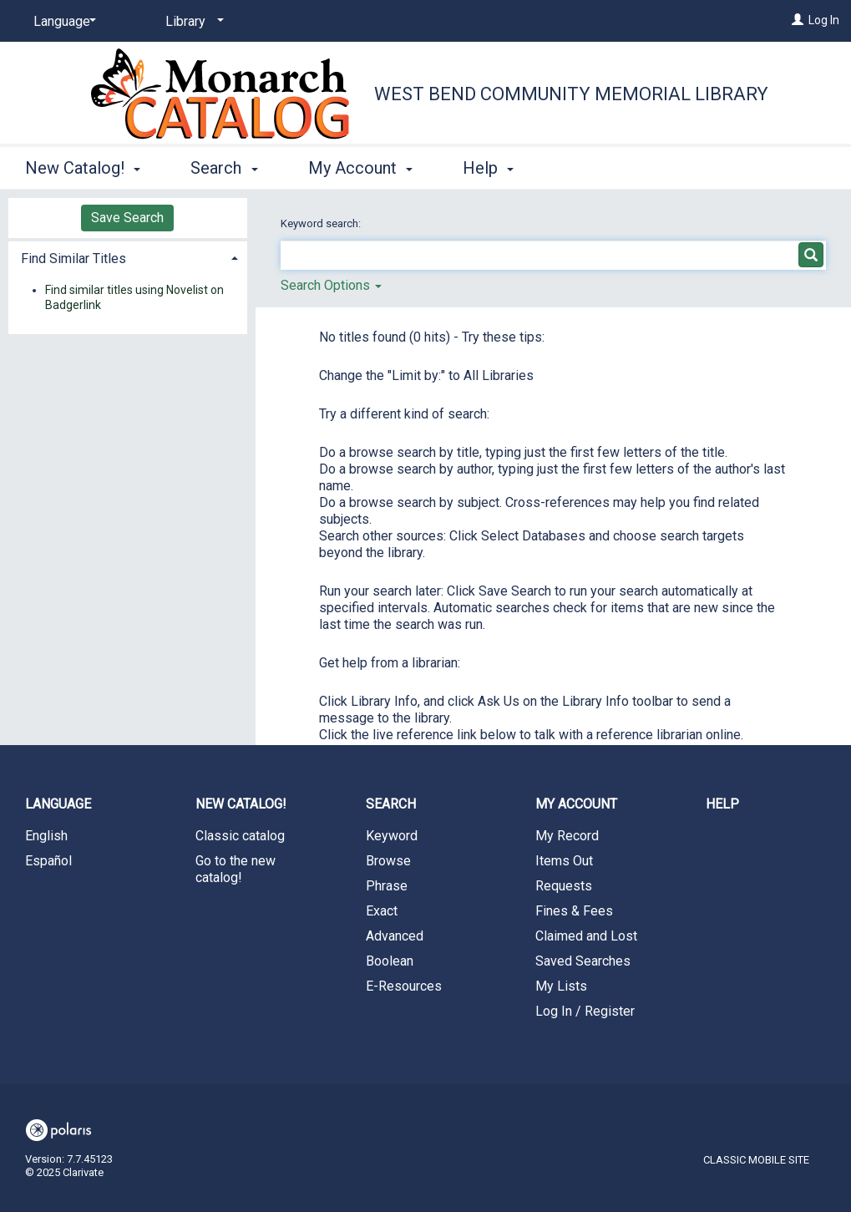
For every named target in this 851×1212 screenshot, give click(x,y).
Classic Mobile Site (756, 1160)
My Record (567, 836)
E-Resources (404, 986)
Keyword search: (322, 223)
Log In (823, 20)
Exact (382, 911)
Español (48, 861)
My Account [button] (360, 168)
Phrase (387, 886)
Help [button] (488, 168)
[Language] (62, 21)
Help (722, 804)
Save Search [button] (127, 218)
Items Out (564, 861)
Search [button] (223, 168)
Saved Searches (583, 961)
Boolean (389, 961)
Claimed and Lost (586, 936)
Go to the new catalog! (235, 869)
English (46, 836)
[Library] (191, 21)
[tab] (127, 257)
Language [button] (58, 804)
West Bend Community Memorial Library (571, 94)
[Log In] (797, 20)
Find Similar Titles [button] (73, 258)
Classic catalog (240, 836)
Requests (563, 886)
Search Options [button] (331, 285)
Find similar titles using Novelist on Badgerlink (134, 297)
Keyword (392, 836)
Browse (388, 861)
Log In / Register (585, 1011)
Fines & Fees (574, 911)
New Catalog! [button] (82, 168)
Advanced (394, 936)
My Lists (561, 986)
